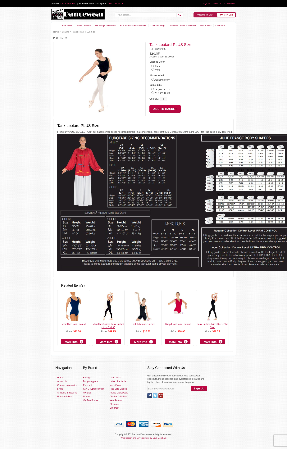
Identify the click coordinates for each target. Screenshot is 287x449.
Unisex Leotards (83, 25)
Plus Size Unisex (118, 389)
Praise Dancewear (119, 392)
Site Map (114, 407)
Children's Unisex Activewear (182, 25)
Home (56, 32)
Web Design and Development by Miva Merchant (143, 438)
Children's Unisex (118, 396)
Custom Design (158, 25)
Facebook (149, 395)
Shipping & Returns (67, 392)
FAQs (60, 389)
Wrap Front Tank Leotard (177, 324)
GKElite (87, 392)
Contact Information (67, 385)
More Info (71, 341)
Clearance (220, 25)
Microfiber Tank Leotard (73, 324)
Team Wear (66, 25)
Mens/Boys (115, 385)
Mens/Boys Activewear (105, 25)
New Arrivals (206, 25)
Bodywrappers (90, 381)
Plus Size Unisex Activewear (133, 25)
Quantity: (154, 98)
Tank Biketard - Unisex (143, 324)
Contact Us (230, 3)
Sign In (206, 3)
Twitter (155, 395)
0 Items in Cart (205, 14)
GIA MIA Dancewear (93, 389)
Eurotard (87, 385)
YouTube (160, 395)
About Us (217, 3)
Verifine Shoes (90, 400)
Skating (65, 32)
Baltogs (87, 377)
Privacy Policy (64, 396)
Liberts (86, 396)
